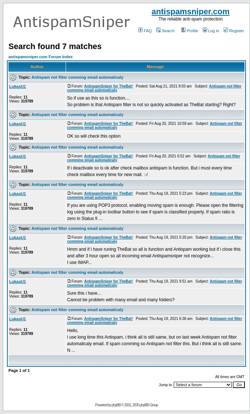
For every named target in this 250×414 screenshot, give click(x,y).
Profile (189, 31)
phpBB (116, 405)
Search (165, 31)
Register (234, 31)
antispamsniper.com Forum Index (40, 57)
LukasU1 (17, 86)
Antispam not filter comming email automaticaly (78, 77)
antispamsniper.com (191, 11)
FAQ (145, 31)
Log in (211, 31)
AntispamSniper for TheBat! (108, 86)
